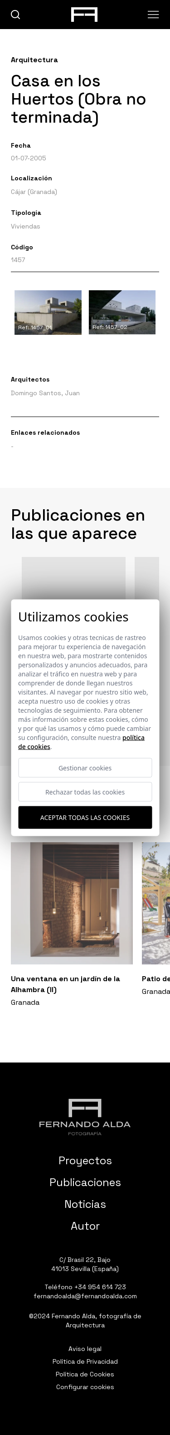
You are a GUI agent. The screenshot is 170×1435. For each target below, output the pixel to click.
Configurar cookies (85, 1387)
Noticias (85, 1204)
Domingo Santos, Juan (45, 393)
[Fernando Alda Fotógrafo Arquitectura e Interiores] (85, 1117)
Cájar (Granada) (34, 192)
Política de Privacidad (85, 1361)
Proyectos (85, 1160)
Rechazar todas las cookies (85, 791)
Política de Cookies (85, 1374)
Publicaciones (85, 1182)
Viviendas (25, 226)
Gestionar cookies (85, 767)
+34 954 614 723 (100, 1287)
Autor (85, 1226)
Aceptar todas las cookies (85, 817)
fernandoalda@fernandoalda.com (85, 1296)
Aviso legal (85, 1349)
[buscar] (15, 15)
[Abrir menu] (153, 14)
